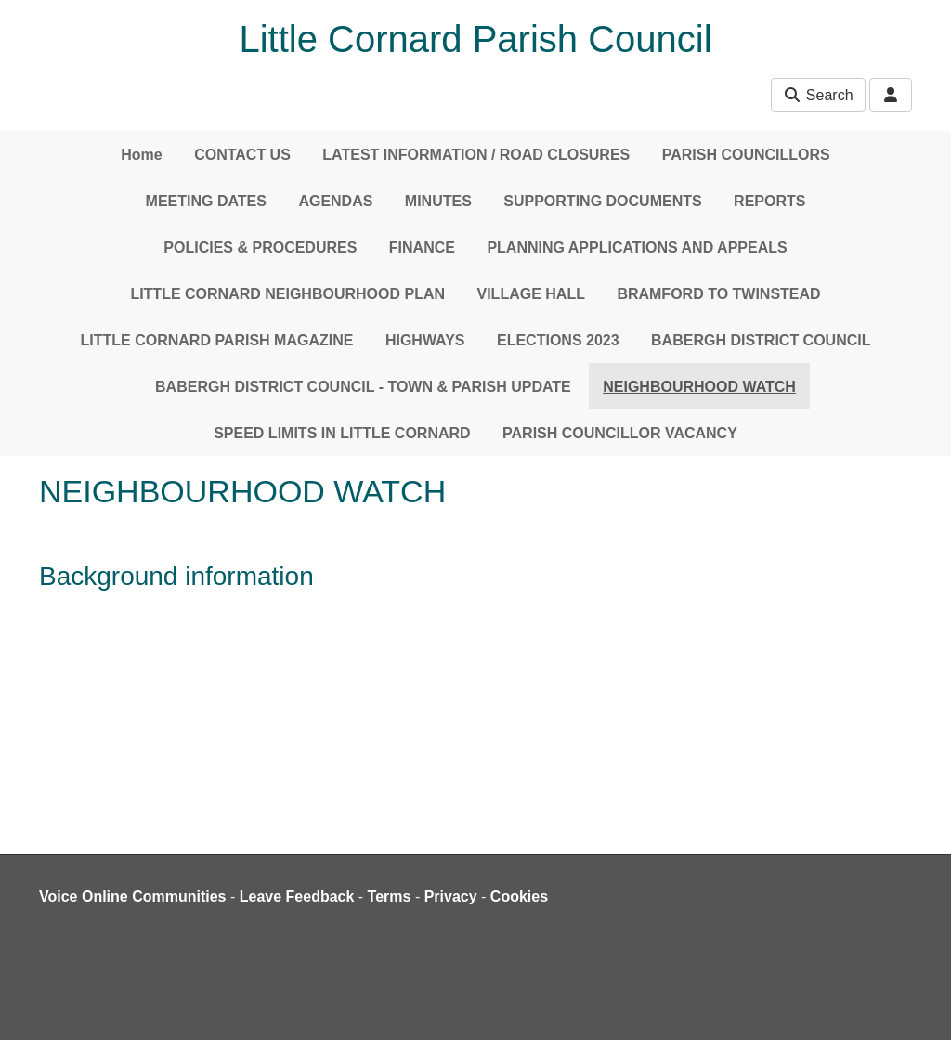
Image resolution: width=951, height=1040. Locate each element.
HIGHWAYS (425, 340)
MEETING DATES (206, 201)
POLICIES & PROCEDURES (260, 247)
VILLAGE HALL (530, 294)
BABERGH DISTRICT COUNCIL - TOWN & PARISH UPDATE (363, 387)
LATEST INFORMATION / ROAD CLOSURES (476, 154)
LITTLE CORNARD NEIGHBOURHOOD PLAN (287, 294)
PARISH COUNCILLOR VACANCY (619, 433)
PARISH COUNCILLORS (746, 154)
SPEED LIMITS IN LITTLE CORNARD (342, 433)
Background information (176, 576)
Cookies (519, 896)
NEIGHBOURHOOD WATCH (699, 387)
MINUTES (438, 201)
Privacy (450, 896)
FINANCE (422, 247)
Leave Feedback (297, 896)
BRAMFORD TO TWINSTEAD (718, 294)
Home (141, 154)
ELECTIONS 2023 (558, 340)
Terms (389, 896)
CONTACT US (242, 154)
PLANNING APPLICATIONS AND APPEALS (637, 247)
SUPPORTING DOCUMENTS (602, 201)
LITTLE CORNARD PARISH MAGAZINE (217, 340)
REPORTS (769, 201)
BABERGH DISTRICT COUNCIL (760, 340)
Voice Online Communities (133, 896)
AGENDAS (335, 201)
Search (818, 95)
